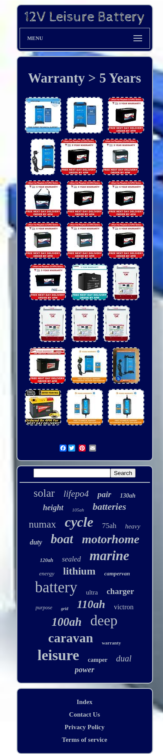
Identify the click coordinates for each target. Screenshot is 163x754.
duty (36, 542)
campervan (117, 573)
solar (44, 493)
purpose (44, 608)
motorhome (110, 539)
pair (104, 494)
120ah (46, 560)
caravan (70, 638)
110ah (91, 604)
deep (103, 620)
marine (109, 555)
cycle (79, 522)
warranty (111, 642)
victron (123, 607)
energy (46, 573)
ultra (92, 592)
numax (42, 524)
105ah (78, 509)
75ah (109, 525)
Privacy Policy (84, 727)
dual (124, 658)
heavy (132, 526)
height (53, 507)
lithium (79, 571)
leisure (58, 655)
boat (62, 539)
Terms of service (84, 739)
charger (120, 591)
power (84, 669)
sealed (71, 559)
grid (64, 608)
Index (85, 701)
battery (56, 587)
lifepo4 (76, 493)
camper (97, 660)
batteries (109, 506)
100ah (67, 621)
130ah (128, 495)
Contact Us (84, 714)
